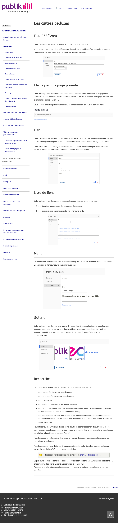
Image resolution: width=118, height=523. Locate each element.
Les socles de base (10, 259)
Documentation (47, 8)
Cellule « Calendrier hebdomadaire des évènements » (16, 100)
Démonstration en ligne (13, 507)
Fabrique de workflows (11, 195)
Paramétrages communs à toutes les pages (15, 38)
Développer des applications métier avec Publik (13, 231)
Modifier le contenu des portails (14, 30)
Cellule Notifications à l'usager (14, 79)
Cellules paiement (10, 93)
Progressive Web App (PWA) (13, 239)
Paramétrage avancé (10, 246)
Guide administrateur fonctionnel (12, 159)
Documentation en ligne (13, 510)
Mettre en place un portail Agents (15, 112)
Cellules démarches (11, 63)
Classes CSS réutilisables (12, 119)
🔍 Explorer (60, 8)
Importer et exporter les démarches (11, 202)
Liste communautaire (12, 512)
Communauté (72, 8)
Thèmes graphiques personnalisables (10, 133)
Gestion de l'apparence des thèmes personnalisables (16, 142)
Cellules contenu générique (13, 57)
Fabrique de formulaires (11, 188)
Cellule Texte (9, 52)
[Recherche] (6, 26)
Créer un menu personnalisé (13, 125)
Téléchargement (86, 8)
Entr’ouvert (28, 498)
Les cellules (7, 46)
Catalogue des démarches (14, 505)
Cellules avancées (11, 106)
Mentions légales (106, 498)
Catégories (7, 182)
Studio (5, 175)
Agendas (6, 217)
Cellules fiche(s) (10, 74)
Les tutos (6, 252)
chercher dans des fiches (90, 455)
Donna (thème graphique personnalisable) (13, 150)
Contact (39, 498)
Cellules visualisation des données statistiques (16, 86)
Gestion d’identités (10, 169)
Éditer (115, 488)
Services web (8, 224)
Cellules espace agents (12, 68)
